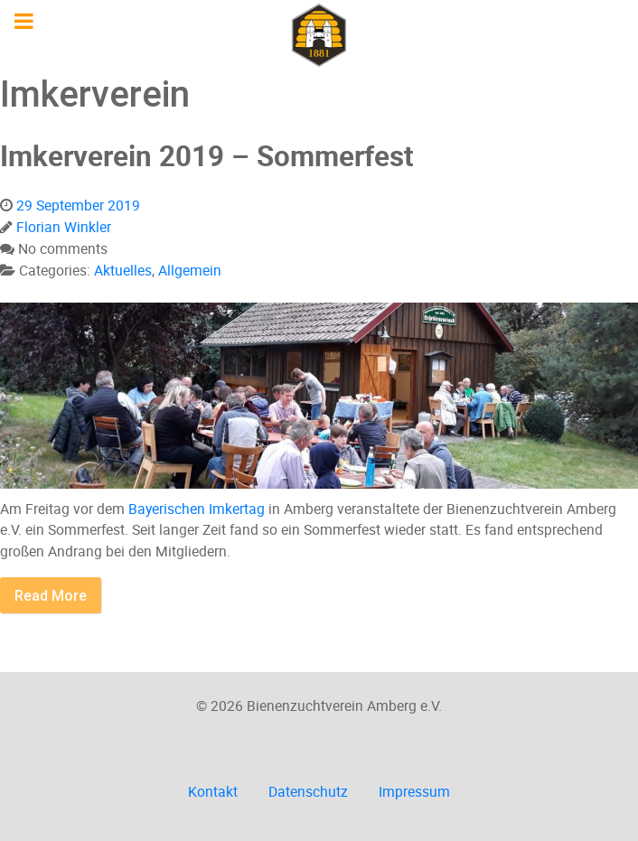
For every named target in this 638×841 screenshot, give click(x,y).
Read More (50, 595)
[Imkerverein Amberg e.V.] (319, 35)
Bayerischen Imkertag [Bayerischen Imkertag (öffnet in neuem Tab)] (196, 509)
